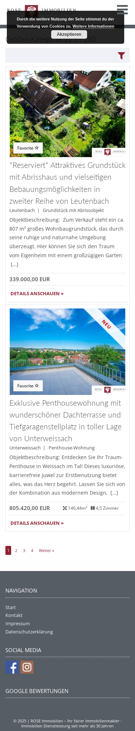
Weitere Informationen (93, 26)
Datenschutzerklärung (29, 631)
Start (10, 607)
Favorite (28, 148)
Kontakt (14, 615)
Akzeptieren (69, 34)
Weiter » (46, 550)
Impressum (17, 623)
